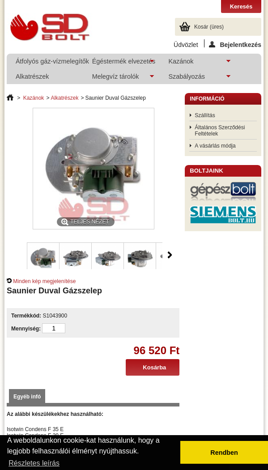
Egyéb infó (27, 397)
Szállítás (205, 115)
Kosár (209, 27)
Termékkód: (26, 316)
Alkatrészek (32, 76)
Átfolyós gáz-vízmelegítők (49, 61)
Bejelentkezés (235, 44)
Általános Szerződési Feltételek (220, 130)
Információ (207, 99)
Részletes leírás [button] (34, 463)
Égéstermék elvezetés (119, 63)
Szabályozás (194, 78)
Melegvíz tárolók (118, 78)
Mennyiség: (26, 329)
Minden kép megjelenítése (44, 281)
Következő (170, 255)
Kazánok (194, 63)
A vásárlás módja (215, 146)
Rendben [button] (224, 452)
